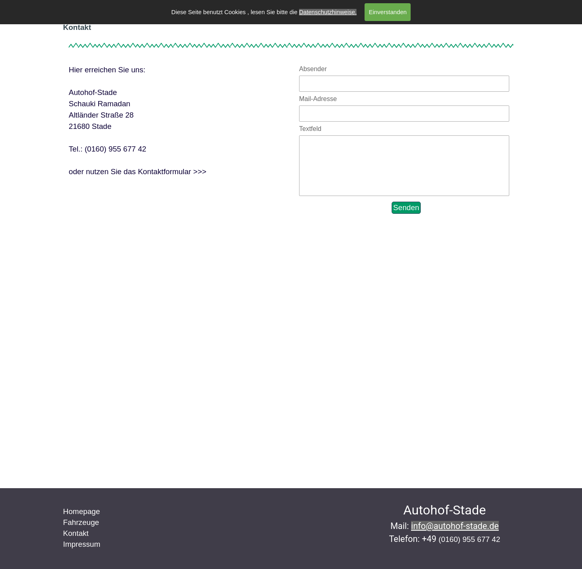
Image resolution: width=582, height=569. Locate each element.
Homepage (81, 511)
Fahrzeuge (81, 522)
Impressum (81, 544)
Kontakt (76, 533)
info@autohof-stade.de (455, 526)
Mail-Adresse (318, 98)
